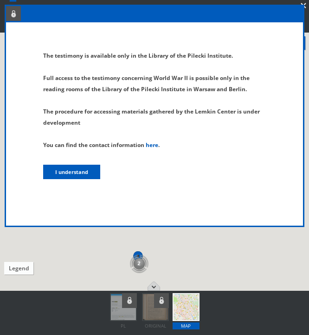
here (152, 145)
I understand (71, 171)
